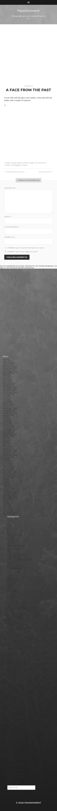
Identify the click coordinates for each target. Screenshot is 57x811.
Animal (10, 539)
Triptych (11, 772)
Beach (10, 544)
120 (8, 520)
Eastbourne (12, 591)
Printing (10, 730)
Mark (9, 685)
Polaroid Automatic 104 (17, 723)
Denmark (11, 581)
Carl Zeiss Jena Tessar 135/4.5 (19, 560)
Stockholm (12, 757)
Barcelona (11, 542)
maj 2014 (7, 504)
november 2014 (10, 494)
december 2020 (10, 366)
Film (9, 600)
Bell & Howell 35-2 (15, 546)
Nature (10, 694)
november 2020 (10, 368)
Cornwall (11, 574)
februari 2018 (9, 426)
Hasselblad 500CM (15, 635)
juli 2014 (6, 501)
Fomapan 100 (13, 605)
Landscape (12, 673)
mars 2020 (7, 382)
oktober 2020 (9, 370)
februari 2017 (8, 447)
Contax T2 (11, 570)
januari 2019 (8, 406)
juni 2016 (7, 460)
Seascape (11, 743)
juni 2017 (7, 440)
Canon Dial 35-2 (14, 558)
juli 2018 (6, 417)
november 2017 (10, 431)
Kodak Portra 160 (14, 659)
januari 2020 (8, 386)
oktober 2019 (8, 391)
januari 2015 (8, 490)
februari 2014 (8, 509)
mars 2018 (7, 424)
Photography (16, 165)
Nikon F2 (11, 697)
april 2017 (7, 443)
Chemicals (11, 561)
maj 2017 (7, 441)
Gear (9, 619)
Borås (9, 553)
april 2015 (7, 485)
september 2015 (10, 476)
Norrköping (12, 703)
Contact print (13, 567)
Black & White (22, 163)
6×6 (8, 528)
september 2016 (10, 455)
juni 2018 (7, 419)
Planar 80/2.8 (13, 718)
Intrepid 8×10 (13, 654)
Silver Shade (12, 746)
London (7, 165)
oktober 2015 (8, 474)
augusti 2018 (8, 415)
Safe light (11, 741)
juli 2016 (6, 459)
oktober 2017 (8, 433)
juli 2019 (6, 396)
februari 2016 (8, 467)
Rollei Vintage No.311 (16, 736)
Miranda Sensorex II (15, 692)
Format (10, 610)
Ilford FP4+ (12, 640)
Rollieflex (11, 737)
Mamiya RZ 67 (13, 683)
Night (9, 696)
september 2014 (10, 497)
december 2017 (10, 429)
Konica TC (11, 668)
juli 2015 (6, 480)
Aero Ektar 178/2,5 (15, 535)
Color (9, 565)
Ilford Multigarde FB (16, 643)
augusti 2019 (8, 394)
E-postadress (11, 227)
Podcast (10, 722)
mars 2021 (7, 361)
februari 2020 (9, 384)
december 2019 (10, 387)
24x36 (7, 163)
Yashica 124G (12, 781)
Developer (12, 582)
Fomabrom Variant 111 (16, 603)
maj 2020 (7, 379)
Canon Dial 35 (13, 556)
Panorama (11, 708)
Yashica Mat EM (14, 783)
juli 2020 (7, 375)
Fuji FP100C (12, 615)
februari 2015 (8, 488)
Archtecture (12, 540)
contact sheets (13, 568)
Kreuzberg (12, 669)
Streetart (11, 760)
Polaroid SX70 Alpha (16, 727)
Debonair (11, 579)
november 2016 (9, 452)
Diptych (10, 586)
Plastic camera (13, 720)
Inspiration (11, 650)
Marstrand (11, 687)
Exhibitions (12, 596)
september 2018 (10, 413)
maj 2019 (7, 399)
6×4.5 (9, 526)
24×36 (10, 521)
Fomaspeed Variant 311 (17, 607)
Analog (13, 163)
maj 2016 (6, 462)
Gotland (11, 624)
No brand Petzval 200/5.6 (18, 699)
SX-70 (10, 764)
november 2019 (10, 389)
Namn (7, 216)
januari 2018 (8, 427)
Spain (9, 753)
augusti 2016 (8, 457)
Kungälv (11, 671)
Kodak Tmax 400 (14, 662)
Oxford (10, 706)
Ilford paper (12, 645)
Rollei (9, 732)
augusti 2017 (8, 436)
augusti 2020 (9, 373)
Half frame (12, 631)
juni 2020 (7, 377)
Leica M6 (11, 678)
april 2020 (7, 380)
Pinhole (10, 715)
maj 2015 (6, 483)
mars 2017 (7, 445)
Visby (9, 776)
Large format (13, 676)
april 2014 (7, 506)
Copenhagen (13, 572)
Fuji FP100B (12, 614)
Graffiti (10, 626)
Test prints (12, 765)
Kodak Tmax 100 (14, 661)
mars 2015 (7, 487)
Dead (9, 577)
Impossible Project (15, 648)
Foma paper (12, 601)
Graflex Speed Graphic (17, 628)
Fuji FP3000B (13, 617)
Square (10, 755)
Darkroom (11, 575)
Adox (9, 533)
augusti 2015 (8, 478)
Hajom (10, 629)
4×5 (8, 523)
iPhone (10, 655)
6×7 (8, 530)
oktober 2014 (8, 495)
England (11, 594)
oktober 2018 (9, 412)
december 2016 (9, 450)
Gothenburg (13, 622)
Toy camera (12, 769)
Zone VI (10, 784)
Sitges (10, 748)
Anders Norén (32, 806)
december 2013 (10, 513)
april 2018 (7, 422)
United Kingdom (14, 774)
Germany (11, 621)
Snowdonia (12, 751)
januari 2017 (8, 448)
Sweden (11, 762)
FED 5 (9, 598)
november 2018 (10, 410)
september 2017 (10, 434)
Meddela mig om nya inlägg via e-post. (22, 252)
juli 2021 (6, 359)
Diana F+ (11, 584)
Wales (10, 779)
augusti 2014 (8, 499)
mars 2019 (7, 403)
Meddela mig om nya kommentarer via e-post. (25, 248)
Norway (10, 704)
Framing (11, 612)
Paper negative (14, 709)
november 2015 (9, 473)
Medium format (14, 690)
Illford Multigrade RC (16, 647)
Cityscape (11, 563)
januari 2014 (8, 511)
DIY (8, 587)
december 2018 (10, 408)
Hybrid (10, 638)
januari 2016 (8, 469)
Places (10, 716)
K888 (9, 657)
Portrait (10, 729)
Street (24, 165)
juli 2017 (6, 438)
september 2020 (10, 372)
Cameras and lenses (16, 554)
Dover (10, 589)
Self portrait (12, 744)
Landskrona (12, 675)
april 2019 (7, 401)
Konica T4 (42, 163)
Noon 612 (11, 701)
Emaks (10, 593)
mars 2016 (7, 466)
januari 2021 (8, 365)
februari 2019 (8, 405)
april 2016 (7, 464)
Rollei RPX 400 (13, 734)
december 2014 (10, 492)
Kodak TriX (33, 163)
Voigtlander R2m (14, 777)
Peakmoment (28, 11)
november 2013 (10, 515)
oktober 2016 (8, 454)
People (10, 711)
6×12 (9, 525)
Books (10, 551)
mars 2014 (7, 508)
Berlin (10, 547)
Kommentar (9, 188)
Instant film (12, 652)
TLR (9, 767)
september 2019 (10, 393)
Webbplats (9, 237)
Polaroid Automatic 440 (17, 725)
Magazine (11, 682)
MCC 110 (10, 689)
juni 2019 (7, 398)
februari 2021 (8, 363)
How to (10, 636)
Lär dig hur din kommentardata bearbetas (28, 267)
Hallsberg (11, 633)
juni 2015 (7, 481)
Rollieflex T (12, 739)
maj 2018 (7, 420)
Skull (9, 750)
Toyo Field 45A (13, 770)
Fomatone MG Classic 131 (18, 608)
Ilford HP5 (11, 642)
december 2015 (9, 471)
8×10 (9, 532)
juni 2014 (7, 502)
